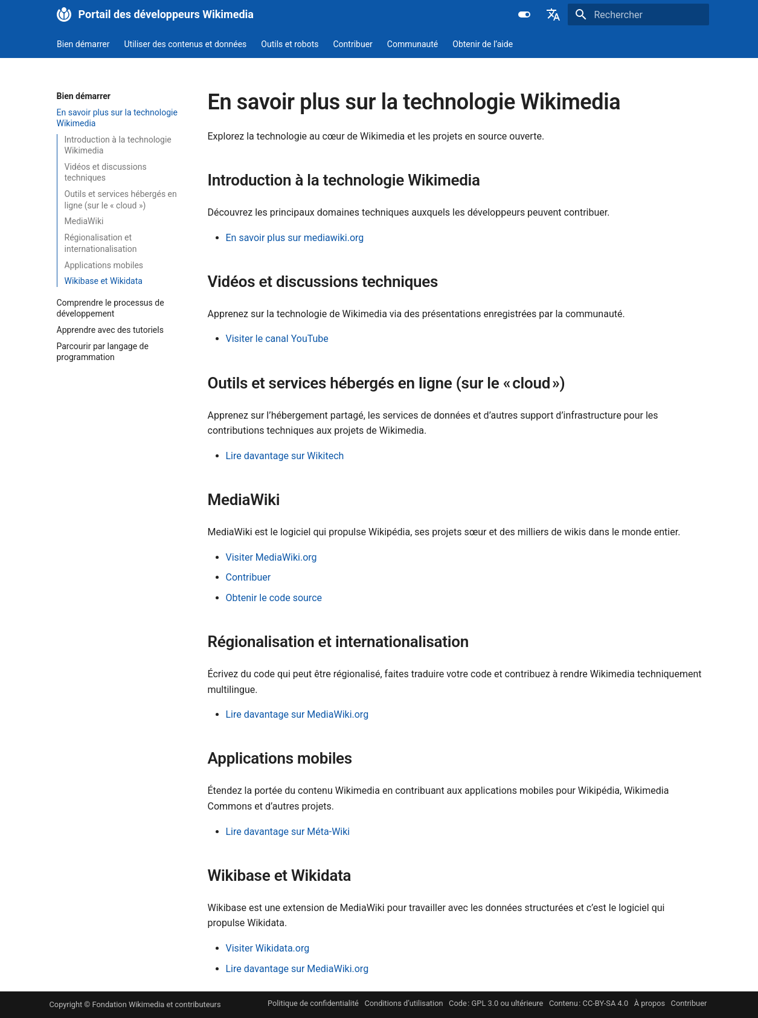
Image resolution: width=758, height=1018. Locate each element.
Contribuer (352, 44)
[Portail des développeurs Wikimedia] (64, 14)
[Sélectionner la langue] (553, 14)
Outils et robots (289, 44)
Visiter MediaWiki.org (271, 557)
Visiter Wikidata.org (268, 948)
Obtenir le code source (274, 598)
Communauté (412, 44)
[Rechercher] (638, 14)
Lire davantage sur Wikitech (285, 456)
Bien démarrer (83, 44)
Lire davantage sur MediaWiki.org (297, 714)
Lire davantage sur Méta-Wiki (288, 831)
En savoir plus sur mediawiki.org (295, 237)
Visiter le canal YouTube (277, 338)
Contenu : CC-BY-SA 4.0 (588, 1003)
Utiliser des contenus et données (185, 44)
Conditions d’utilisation (403, 1003)
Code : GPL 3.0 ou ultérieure (496, 1003)
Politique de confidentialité (313, 1003)
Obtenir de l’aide (482, 44)
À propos (649, 1003)
